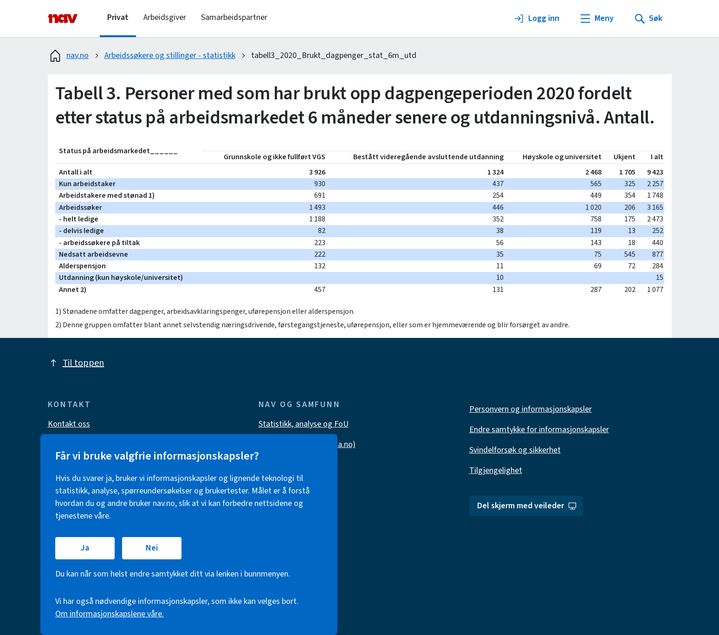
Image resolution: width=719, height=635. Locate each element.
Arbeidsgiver (164, 17)
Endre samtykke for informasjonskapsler (539, 429)
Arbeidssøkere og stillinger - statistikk (169, 55)
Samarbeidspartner (234, 17)
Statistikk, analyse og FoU (304, 424)
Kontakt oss (69, 424)
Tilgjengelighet (495, 470)
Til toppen (76, 362)
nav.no (68, 55)
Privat (118, 17)
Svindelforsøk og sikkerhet (515, 450)
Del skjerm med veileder (527, 506)
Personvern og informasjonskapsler (530, 409)
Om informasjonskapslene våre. (109, 614)
